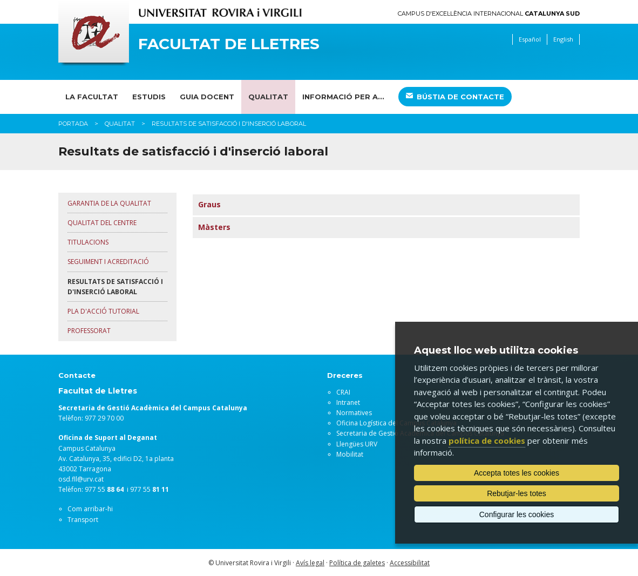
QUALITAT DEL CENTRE (102, 222)
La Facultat (91, 96)
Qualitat (268, 96)
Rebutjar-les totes (516, 493)
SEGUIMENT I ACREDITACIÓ (108, 261)
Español (530, 39)
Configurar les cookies (516, 514)
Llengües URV (356, 444)
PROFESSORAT (89, 330)
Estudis (149, 96)
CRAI (343, 392)
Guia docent (207, 96)
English (563, 39)
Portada (73, 123)
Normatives (354, 412)
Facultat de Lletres (229, 44)
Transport (82, 519)
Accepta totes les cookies (516, 473)
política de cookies (487, 440)
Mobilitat (349, 454)
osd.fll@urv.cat (81, 479)
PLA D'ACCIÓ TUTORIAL (103, 311)
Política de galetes (357, 562)
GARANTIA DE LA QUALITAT (109, 203)
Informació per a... (343, 96)
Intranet (348, 402)
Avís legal (310, 562)
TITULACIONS (87, 242)
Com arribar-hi (90, 508)
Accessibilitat (410, 562)
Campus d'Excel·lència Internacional (489, 14)
